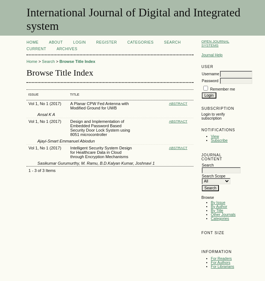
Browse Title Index (77, 61)
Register (106, 42)
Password (210, 81)
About (56, 42)
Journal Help (212, 55)
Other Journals (223, 215)
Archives (67, 49)
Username (210, 74)
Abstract (178, 103)
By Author (219, 207)
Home (32, 42)
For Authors (221, 263)
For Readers (221, 259)
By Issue (218, 203)
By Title (217, 211)
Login (79, 42)
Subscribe (219, 140)
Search (172, 42)
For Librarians (222, 267)
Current (36, 49)
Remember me (222, 89)
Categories (220, 219)
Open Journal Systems (215, 43)
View (215, 137)
